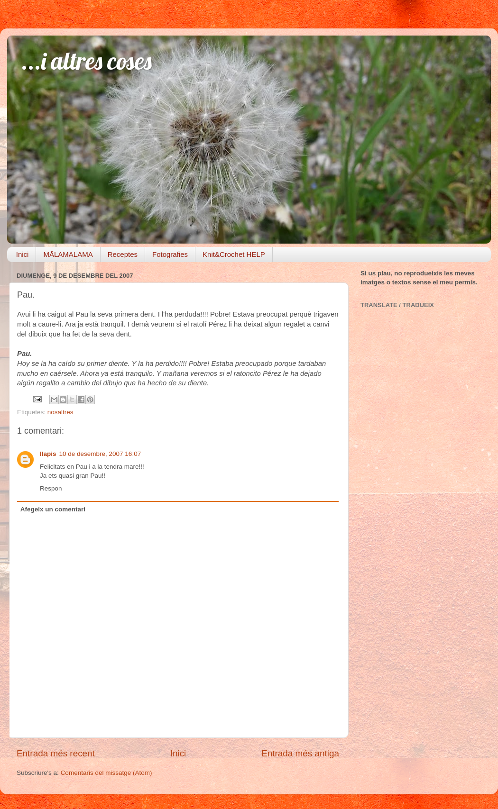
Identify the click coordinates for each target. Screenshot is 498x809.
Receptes (123, 254)
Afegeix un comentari (52, 509)
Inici (22, 254)
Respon (51, 488)
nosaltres (60, 412)
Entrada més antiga (300, 753)
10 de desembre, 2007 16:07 (100, 453)
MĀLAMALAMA (67, 254)
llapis (48, 453)
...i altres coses (86, 61)
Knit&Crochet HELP (234, 254)
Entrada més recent (56, 753)
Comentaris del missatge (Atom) (106, 772)
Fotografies (170, 254)
